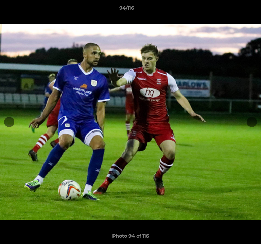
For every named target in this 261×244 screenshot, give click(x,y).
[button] (236, 10)
